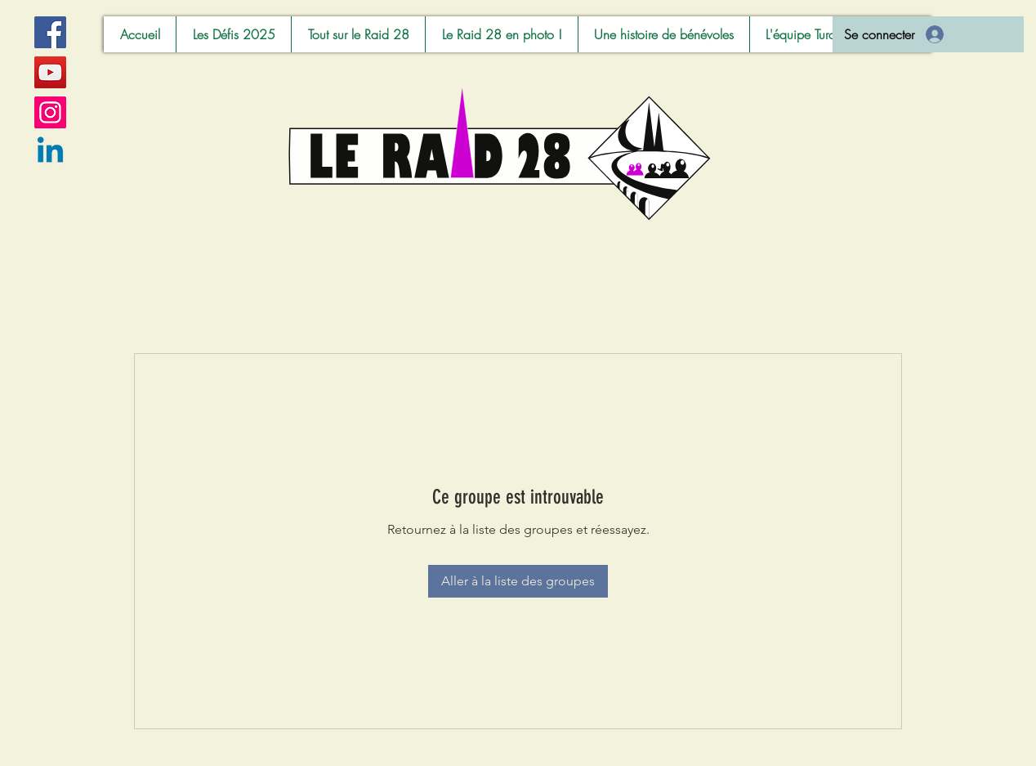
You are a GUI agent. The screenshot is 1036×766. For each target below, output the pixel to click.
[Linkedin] (50, 152)
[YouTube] (50, 72)
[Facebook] (50, 32)
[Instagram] (50, 112)
